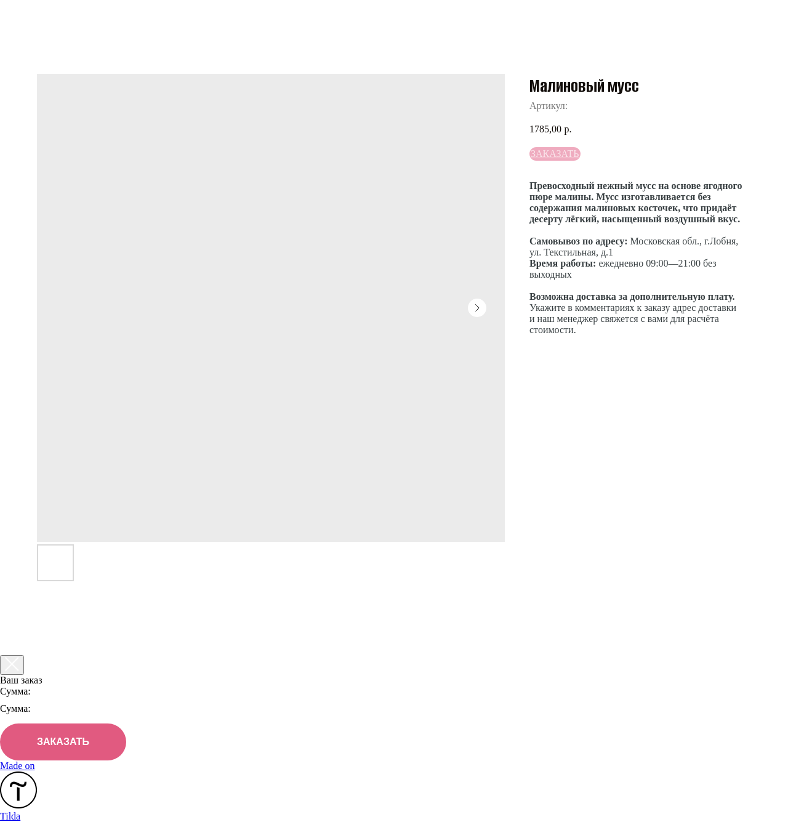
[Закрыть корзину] (12, 665)
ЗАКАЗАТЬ (63, 741)
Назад (37, 17)
